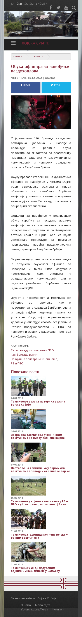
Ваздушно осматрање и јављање (34, 359)
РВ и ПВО (17, 363)
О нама (26, 605)
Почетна (17, 56)
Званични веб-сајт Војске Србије (33, 598)
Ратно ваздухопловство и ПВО (32, 350)
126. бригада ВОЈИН (24, 355)
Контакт (58, 609)
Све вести (38, 56)
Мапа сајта (43, 605)
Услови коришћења (34, 609)
